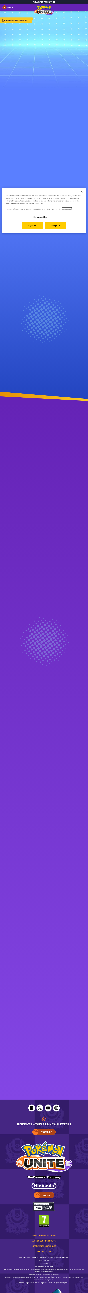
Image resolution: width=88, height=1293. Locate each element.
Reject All (32, 225)
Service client (44, 1251)
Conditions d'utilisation (44, 1235)
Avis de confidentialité (44, 1241)
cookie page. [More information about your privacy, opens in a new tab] (66, 209)
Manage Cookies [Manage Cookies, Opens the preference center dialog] (40, 217)
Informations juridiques (44, 1246)
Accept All (55, 225)
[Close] (81, 191)
